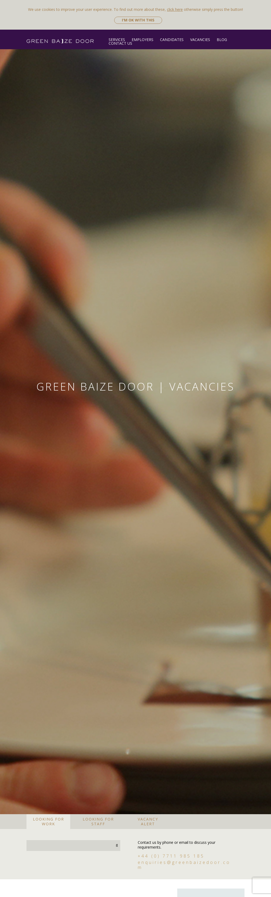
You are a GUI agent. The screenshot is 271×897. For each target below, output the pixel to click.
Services (117, 39)
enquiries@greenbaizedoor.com (184, 871)
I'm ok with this (138, 19)
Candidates (172, 39)
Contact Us (120, 43)
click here (175, 9)
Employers (142, 39)
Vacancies (200, 39)
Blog (222, 39)
